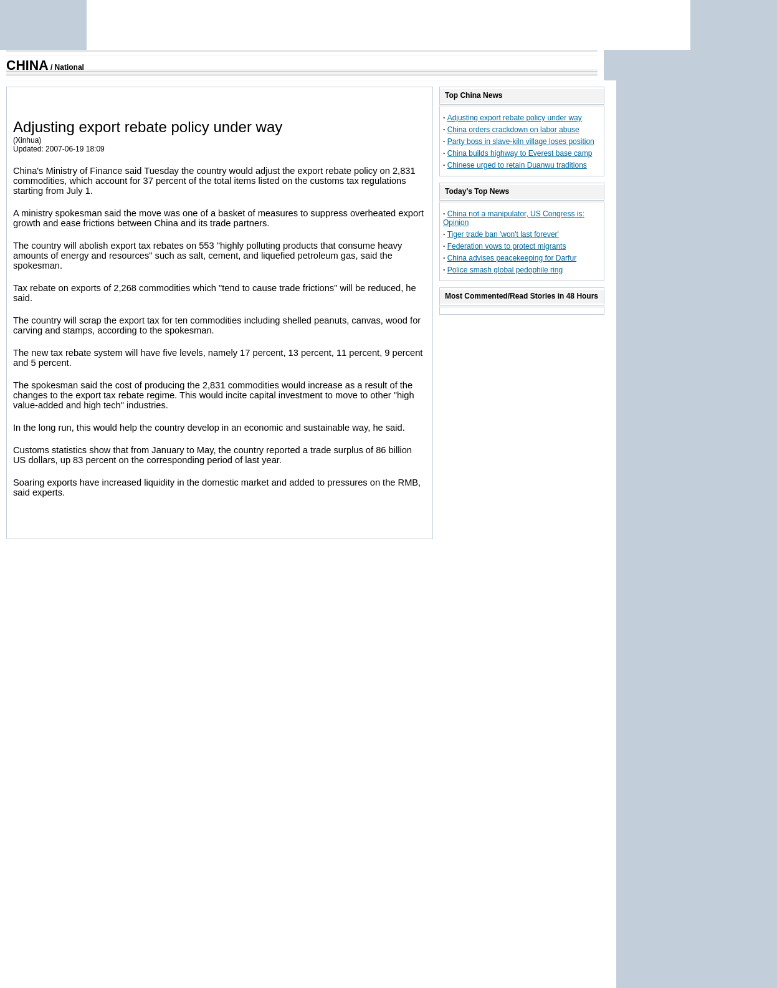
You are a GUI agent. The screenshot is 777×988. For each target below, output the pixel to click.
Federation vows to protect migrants (506, 246)
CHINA (27, 65)
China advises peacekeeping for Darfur (511, 258)
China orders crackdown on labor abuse (513, 129)
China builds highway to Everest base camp (520, 153)
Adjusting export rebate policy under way (514, 117)
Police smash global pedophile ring (505, 270)
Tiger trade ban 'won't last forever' (503, 234)
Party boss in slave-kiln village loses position (520, 141)
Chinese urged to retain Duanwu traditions (517, 165)
